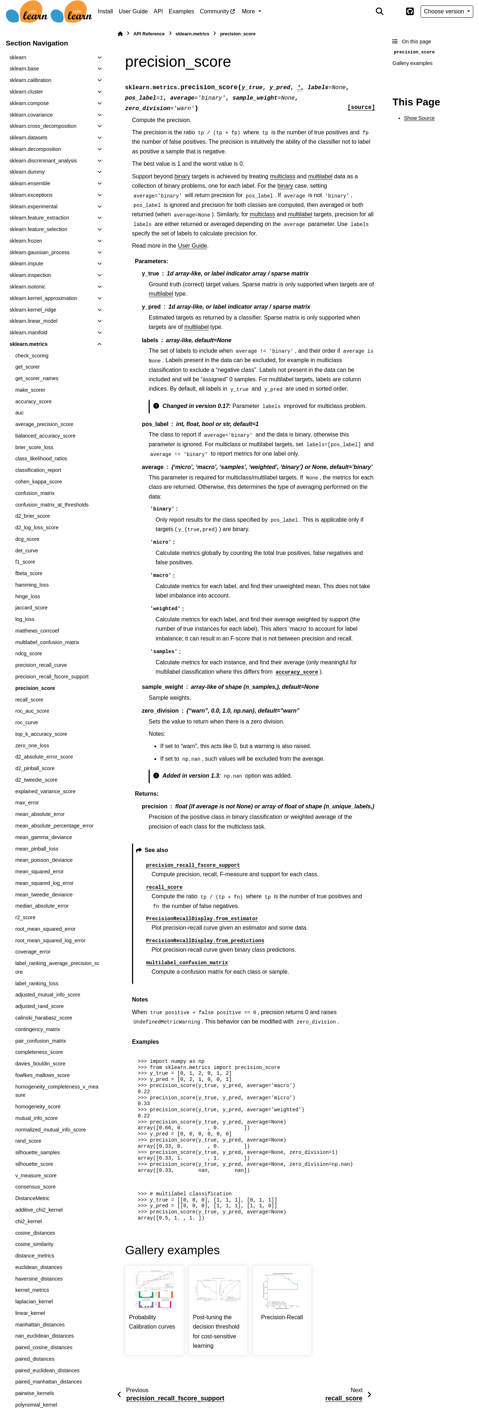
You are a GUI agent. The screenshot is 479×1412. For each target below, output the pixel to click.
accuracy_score (33, 401)
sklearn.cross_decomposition (42, 126)
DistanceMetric (32, 1198)
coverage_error (32, 952)
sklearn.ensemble (29, 183)
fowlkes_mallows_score (42, 1075)
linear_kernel (30, 1313)
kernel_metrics (32, 1290)
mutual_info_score (36, 1118)
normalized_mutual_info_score (50, 1130)
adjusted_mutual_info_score (47, 995)
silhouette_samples (37, 1152)
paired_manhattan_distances (48, 1382)
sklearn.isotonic (27, 287)
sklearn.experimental (33, 206)
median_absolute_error (42, 906)
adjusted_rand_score (39, 1006)
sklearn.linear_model (33, 321)
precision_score (35, 688)
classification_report (38, 470)
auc (19, 413)
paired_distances (34, 1359)
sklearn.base (24, 68)
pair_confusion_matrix (40, 1041)
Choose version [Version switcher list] (445, 11)
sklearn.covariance (31, 115)
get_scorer (27, 367)
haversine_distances (38, 1279)
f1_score (25, 562)
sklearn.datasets (28, 137)
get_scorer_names (36, 378)
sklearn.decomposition (35, 149)
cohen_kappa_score (38, 482)
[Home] (120, 34)
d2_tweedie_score (36, 780)
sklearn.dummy (27, 172)
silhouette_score (34, 1164)
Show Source (419, 118)
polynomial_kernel (36, 1405)
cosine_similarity (34, 1244)
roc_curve (26, 722)
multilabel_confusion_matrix (47, 642)
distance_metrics (34, 1256)
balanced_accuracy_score (45, 436)
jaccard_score (31, 608)
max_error (27, 802)
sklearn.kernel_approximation (43, 298)
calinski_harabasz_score (43, 1018)
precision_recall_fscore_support (51, 676)
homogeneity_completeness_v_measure (56, 1091)
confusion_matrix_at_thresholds (51, 505)
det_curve (26, 550)
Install (105, 11)
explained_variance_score (45, 791)
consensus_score (35, 1187)
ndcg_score (28, 653)
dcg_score (27, 539)
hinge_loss (27, 596)
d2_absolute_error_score (44, 757)
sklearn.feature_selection (38, 229)
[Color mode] (394, 11)
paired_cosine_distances (43, 1347)
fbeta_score (28, 573)
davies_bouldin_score (40, 1063)
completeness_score (39, 1052)
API (158, 11)
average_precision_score (44, 424)
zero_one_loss (32, 745)
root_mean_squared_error (45, 929)
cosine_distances (35, 1233)
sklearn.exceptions (30, 195)
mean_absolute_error (40, 814)
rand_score (28, 1141)
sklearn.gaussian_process (39, 252)
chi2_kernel (28, 1221)
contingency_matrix (37, 1029)
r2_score (25, 917)
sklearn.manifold (28, 332)
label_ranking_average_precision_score (57, 967)
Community (214, 11)
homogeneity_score (38, 1106)
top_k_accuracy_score (41, 734)
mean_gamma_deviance (43, 837)
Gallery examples (412, 63)
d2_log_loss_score (36, 527)
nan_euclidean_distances (44, 1336)
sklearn (17, 57)
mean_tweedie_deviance (43, 895)
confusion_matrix (34, 493)
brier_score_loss (34, 447)
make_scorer (30, 390)
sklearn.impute (26, 263)
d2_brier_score (32, 516)
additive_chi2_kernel (38, 1210)
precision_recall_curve (41, 665)
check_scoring (31, 356)
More (249, 11)
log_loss (24, 619)
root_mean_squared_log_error (50, 940)
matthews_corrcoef (37, 631)
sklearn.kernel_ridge (32, 310)
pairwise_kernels (34, 1393)
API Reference (149, 33)
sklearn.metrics (28, 344)
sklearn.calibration (30, 80)
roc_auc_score (32, 711)
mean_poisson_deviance (43, 860)
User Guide (133, 11)
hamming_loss (32, 585)
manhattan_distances (40, 1325)
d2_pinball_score (34, 768)
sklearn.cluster (26, 92)
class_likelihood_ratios (41, 458)
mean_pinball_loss (36, 849)
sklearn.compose (29, 103)
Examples (181, 11)
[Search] (379, 11)
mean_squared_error (39, 871)
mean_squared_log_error (44, 883)
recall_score (29, 700)
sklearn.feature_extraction (39, 218)
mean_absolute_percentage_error (54, 826)
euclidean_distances (38, 1267)
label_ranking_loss (36, 983)
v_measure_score (35, 1175)
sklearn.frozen (25, 241)
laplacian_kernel (34, 1301)
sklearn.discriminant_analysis (43, 161)
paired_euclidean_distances (47, 1370)
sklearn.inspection (30, 275)
